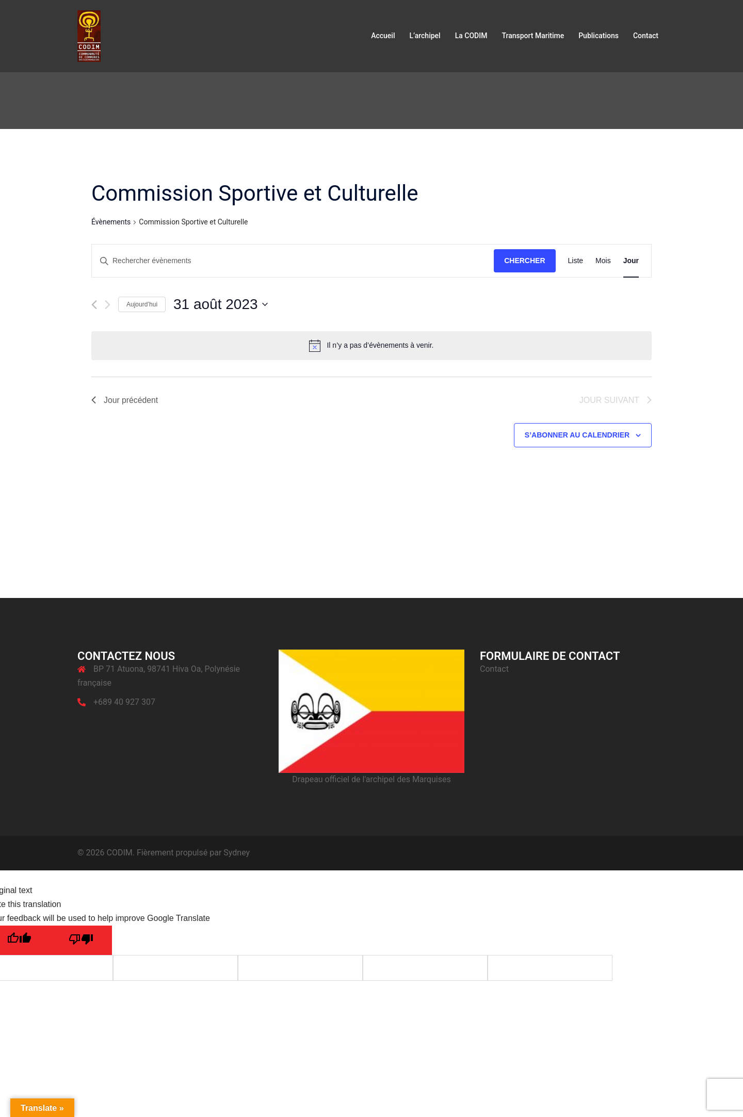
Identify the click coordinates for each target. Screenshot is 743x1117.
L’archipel (424, 35)
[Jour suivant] (107, 305)
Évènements (111, 222)
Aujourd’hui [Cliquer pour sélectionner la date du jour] (141, 304)
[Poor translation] (81, 941)
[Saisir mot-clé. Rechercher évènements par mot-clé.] (293, 261)
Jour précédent (125, 400)
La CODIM (471, 35)
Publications (598, 35)
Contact (645, 35)
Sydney (236, 852)
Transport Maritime (533, 35)
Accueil (383, 35)
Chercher (524, 260)
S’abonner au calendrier (577, 435)
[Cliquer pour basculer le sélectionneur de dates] (220, 304)
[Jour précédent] (94, 305)
